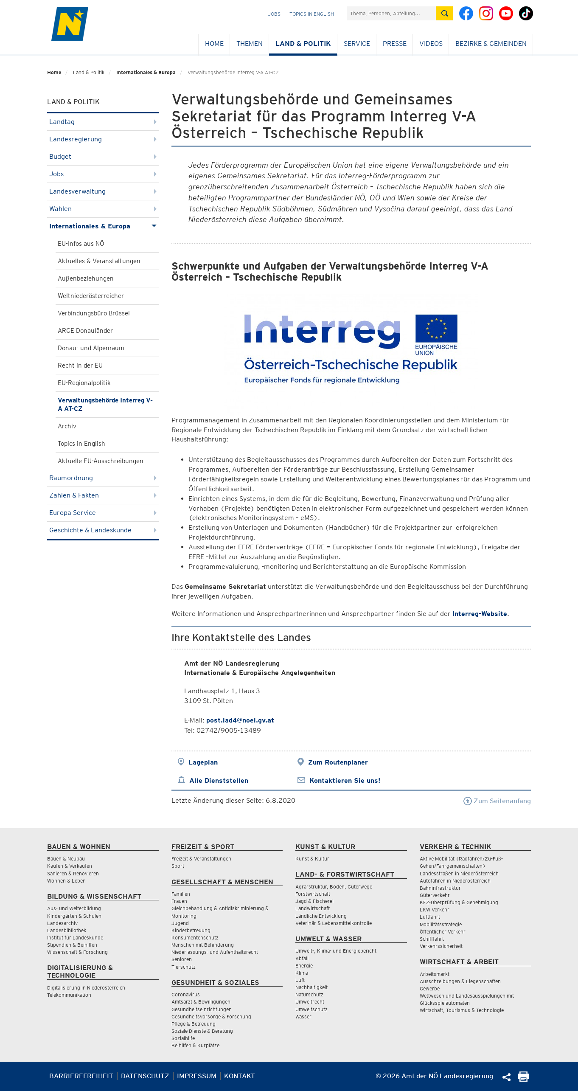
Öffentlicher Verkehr (443, 931)
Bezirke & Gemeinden (491, 43)
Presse (395, 43)
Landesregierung (103, 139)
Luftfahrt (430, 917)
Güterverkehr (435, 895)
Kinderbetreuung (190, 930)
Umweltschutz (311, 1009)
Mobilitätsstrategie (441, 924)
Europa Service (103, 513)
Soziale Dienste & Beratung (202, 1031)
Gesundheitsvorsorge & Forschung (211, 1016)
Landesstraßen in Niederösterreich (459, 873)
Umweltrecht (309, 1001)
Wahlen (103, 209)
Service (357, 43)
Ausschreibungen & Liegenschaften (460, 981)
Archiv (67, 426)
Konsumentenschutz (195, 937)
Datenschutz (145, 1076)
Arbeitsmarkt (434, 974)
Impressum (196, 1076)
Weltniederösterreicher (91, 296)
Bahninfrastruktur (440, 888)
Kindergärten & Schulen (74, 916)
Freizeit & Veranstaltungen (201, 858)
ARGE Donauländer (85, 331)
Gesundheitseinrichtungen (201, 1009)
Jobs (274, 14)
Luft (300, 980)
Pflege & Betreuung (193, 1024)
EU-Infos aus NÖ (81, 243)
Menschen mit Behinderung (202, 945)
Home (214, 43)
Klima (301, 973)
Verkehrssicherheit (441, 946)
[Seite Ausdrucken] (523, 1079)
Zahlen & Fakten (103, 495)
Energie (304, 965)
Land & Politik (303, 43)
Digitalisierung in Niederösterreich (86, 987)
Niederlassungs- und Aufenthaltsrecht (214, 952)
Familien (180, 894)
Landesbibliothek (66, 930)
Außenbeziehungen (86, 278)
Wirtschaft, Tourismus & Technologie (462, 1010)
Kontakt (239, 1076)
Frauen (179, 901)
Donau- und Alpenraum (91, 348)
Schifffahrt (432, 939)
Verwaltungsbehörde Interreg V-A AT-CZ (105, 404)
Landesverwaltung (103, 191)
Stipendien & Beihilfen (72, 945)
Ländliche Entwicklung (321, 916)
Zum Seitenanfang (497, 801)
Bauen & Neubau (66, 858)
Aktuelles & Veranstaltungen (99, 261)
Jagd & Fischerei (314, 901)
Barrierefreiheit (81, 1076)
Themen (249, 43)
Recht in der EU (80, 365)
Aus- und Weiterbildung (74, 908)
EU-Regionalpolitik (84, 383)
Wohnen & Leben (66, 880)
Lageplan (203, 762)
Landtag (103, 122)
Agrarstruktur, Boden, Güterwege (333, 886)
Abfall (302, 958)
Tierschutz (183, 967)
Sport (177, 866)
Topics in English (311, 14)
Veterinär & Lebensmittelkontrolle (333, 923)
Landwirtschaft (312, 908)
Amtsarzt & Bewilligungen (200, 1001)
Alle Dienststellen (218, 780)
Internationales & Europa (146, 72)
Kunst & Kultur (312, 858)
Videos (431, 43)
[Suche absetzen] (444, 13)
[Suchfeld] (391, 13)
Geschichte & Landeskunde (103, 530)
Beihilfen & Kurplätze (195, 1045)
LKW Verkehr (434, 909)
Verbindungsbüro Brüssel (94, 313)
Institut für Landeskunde (75, 937)
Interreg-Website (479, 614)
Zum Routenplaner (338, 762)
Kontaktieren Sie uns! (344, 780)
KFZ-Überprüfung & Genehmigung (459, 902)
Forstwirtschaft (312, 894)
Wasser (303, 1016)
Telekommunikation (69, 995)
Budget (103, 156)
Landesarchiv (62, 923)
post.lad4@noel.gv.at (240, 720)
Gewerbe (430, 988)
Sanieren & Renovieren (73, 873)
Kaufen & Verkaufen (69, 866)
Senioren (181, 959)
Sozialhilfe (183, 1038)
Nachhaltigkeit (311, 987)
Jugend (180, 923)
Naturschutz (309, 994)
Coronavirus (185, 994)
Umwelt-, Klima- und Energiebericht (335, 951)
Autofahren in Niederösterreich (455, 880)
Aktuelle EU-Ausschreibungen (100, 461)
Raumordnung (103, 478)
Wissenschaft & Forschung (77, 952)
